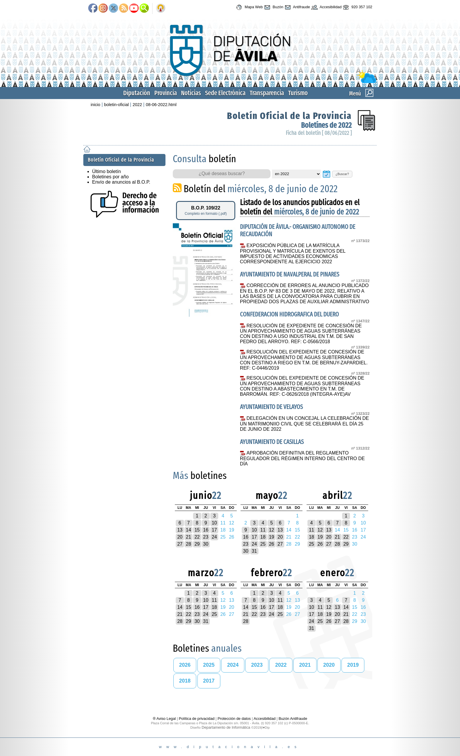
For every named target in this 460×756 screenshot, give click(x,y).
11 (262, 529)
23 (205, 536)
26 (271, 544)
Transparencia (267, 93)
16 (205, 529)
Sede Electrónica (225, 93)
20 (179, 536)
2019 (353, 665)
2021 (305, 665)
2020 (329, 665)
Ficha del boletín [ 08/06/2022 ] (319, 133)
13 (179, 529)
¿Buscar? (342, 174)
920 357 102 (356, 7)
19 (271, 536)
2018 (184, 681)
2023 (257, 665)
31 (254, 551)
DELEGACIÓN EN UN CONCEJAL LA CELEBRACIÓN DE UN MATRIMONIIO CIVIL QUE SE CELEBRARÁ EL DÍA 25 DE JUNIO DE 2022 (304, 424)
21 (188, 536)
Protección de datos (234, 718)
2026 (184, 665)
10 (214, 522)
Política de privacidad (197, 718)
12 (271, 529)
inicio (95, 104)
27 (179, 544)
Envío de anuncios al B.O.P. (121, 182)
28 (188, 544)
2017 (208, 681)
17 (214, 529)
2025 (208, 665)
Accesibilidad (326, 7)
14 (188, 529)
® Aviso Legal (165, 718)
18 (262, 536)
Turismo (298, 93)
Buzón (273, 7)
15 (197, 529)
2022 (137, 104)
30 (205, 544)
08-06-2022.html (161, 104)
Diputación (136, 93)
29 (197, 544)
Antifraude (296, 7)
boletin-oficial (116, 104)
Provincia (165, 93)
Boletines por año (110, 176)
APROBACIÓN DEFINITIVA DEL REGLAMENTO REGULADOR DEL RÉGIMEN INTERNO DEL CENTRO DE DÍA (302, 458)
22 (197, 536)
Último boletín (106, 171)
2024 (233, 665)
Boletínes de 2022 (326, 125)
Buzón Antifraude (293, 718)
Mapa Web (249, 7)
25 (262, 544)
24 (214, 536)
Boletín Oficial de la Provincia (289, 115)
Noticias (191, 93)
